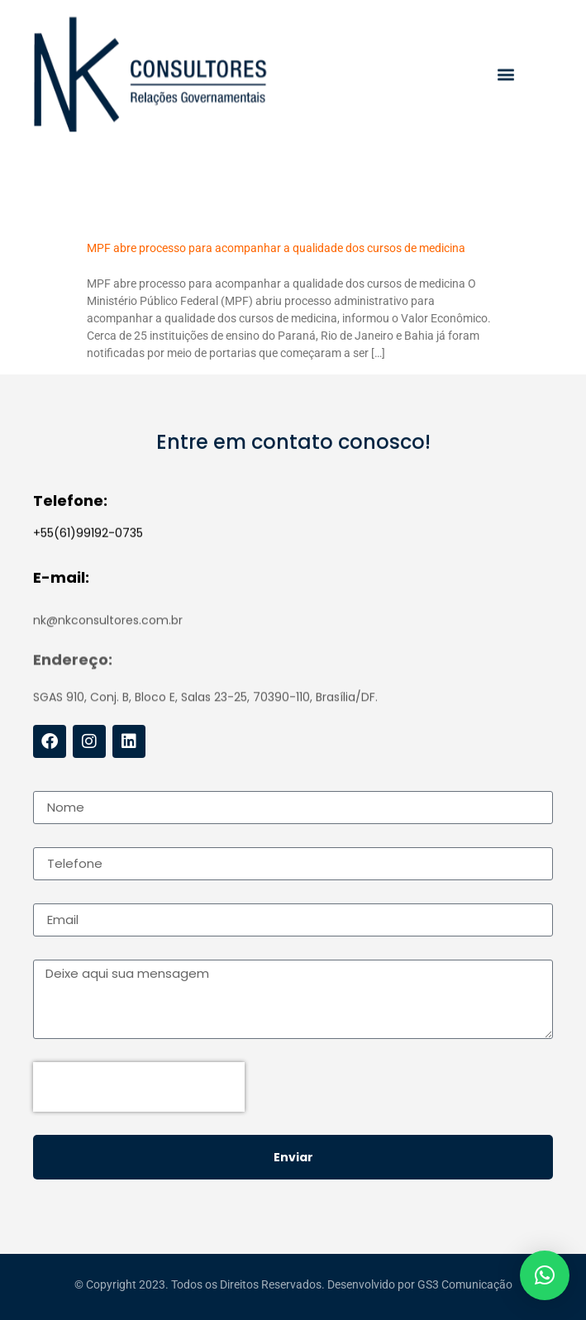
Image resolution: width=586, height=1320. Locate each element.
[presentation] (139, 1087)
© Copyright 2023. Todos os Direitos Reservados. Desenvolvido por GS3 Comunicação (293, 1287)
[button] (505, 77)
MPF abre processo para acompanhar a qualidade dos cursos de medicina (276, 248)
